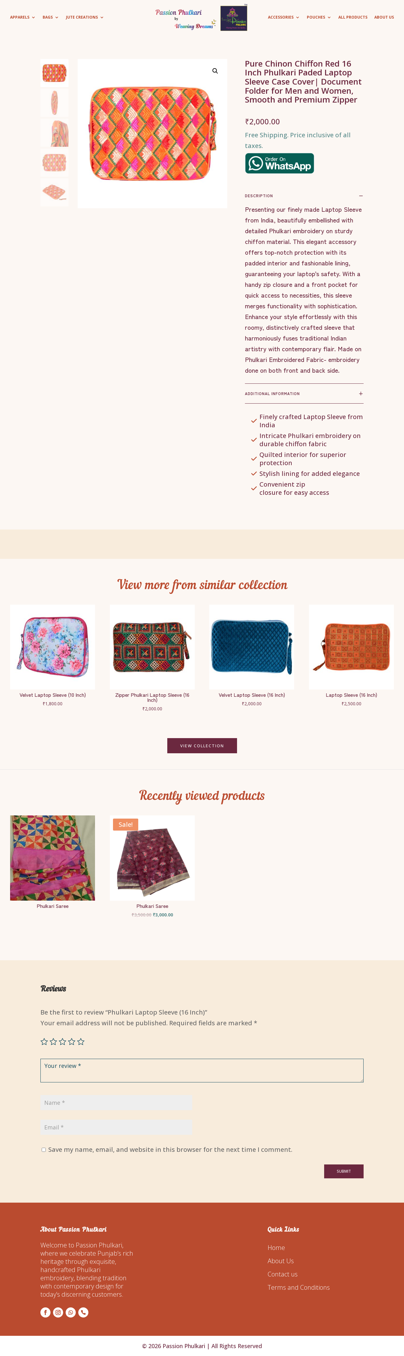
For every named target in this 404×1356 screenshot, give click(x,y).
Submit (344, 1171)
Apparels (19, 17)
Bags (48, 17)
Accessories (281, 17)
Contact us (283, 1274)
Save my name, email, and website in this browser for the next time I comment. (170, 1149)
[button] (215, 71)
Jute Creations (82, 17)
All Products (352, 17)
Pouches (316, 17)
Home (276, 1247)
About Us (384, 17)
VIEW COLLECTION (202, 746)
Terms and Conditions (299, 1287)
